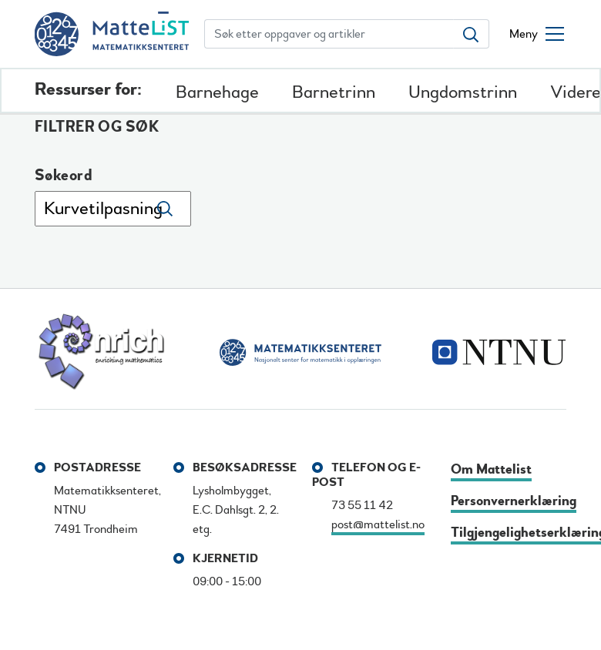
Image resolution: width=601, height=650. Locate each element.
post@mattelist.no (378, 524)
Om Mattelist (491, 469)
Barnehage (217, 92)
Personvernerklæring (513, 501)
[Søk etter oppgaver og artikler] (329, 34)
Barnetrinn (333, 92)
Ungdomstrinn (462, 92)
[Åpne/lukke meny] (537, 34)
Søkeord (63, 175)
